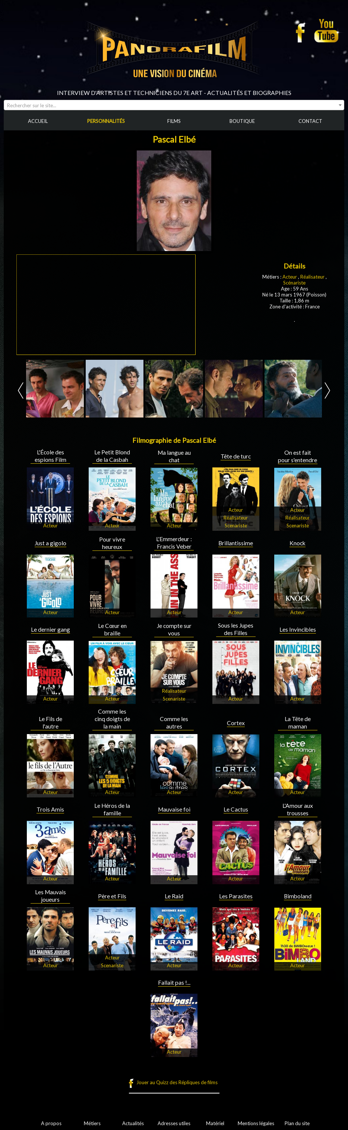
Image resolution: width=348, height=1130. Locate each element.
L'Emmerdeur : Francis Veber (174, 543)
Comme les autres (174, 722)
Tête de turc (236, 456)
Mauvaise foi (174, 809)
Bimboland (297, 896)
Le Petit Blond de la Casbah (112, 456)
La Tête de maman (298, 722)
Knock (298, 543)
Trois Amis (50, 809)
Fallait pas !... (174, 982)
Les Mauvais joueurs (50, 896)
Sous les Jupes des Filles (235, 629)
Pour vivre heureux (112, 543)
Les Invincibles (297, 629)
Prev (20, 391)
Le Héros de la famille (112, 809)
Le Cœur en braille (112, 629)
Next (327, 391)
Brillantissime (235, 543)
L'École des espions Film (50, 456)
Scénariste (294, 283)
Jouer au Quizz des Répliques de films (177, 1082)
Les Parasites (236, 896)
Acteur (290, 277)
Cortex (236, 723)
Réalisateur (312, 277)
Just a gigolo (50, 543)
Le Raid (174, 896)
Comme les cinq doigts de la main (112, 719)
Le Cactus (236, 809)
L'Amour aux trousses (297, 809)
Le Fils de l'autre (50, 722)
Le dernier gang (50, 629)
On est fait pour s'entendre (297, 456)
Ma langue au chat (174, 456)
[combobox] (174, 105)
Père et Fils (112, 896)
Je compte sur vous (174, 629)
